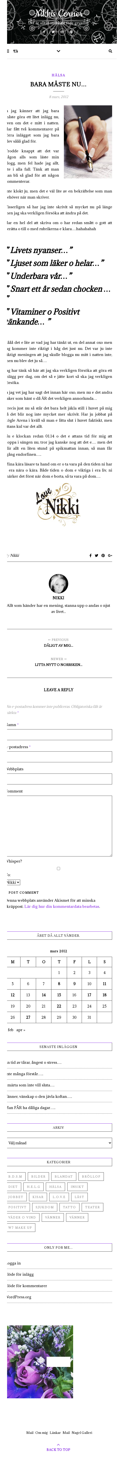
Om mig (41, 1432)
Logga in (13, 1263)
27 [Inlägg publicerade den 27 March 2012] (28, 1017)
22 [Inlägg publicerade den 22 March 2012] (59, 1006)
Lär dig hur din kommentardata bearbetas (61, 906)
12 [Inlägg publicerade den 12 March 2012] (13, 995)
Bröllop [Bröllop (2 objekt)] (91, 1176)
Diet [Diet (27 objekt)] (13, 1187)
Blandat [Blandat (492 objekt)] (64, 1176)
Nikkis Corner (58, 14)
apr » (20, 1029)
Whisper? (13, 861)
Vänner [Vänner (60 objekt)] (52, 1217)
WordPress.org (18, 1296)
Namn (12, 724)
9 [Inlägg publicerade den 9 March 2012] (74, 984)
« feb (9, 1029)
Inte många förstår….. (24, 1073)
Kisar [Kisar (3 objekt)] (38, 1197)
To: (8, 874)
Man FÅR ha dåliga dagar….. (30, 1107)
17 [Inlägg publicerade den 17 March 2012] (89, 995)
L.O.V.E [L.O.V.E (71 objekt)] (59, 1197)
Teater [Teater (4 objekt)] (92, 1207)
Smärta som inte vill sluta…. (29, 1085)
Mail (29, 1432)
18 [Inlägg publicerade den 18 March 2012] (105, 995)
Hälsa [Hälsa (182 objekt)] (55, 1187)
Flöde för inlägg (19, 1274)
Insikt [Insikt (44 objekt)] (77, 1187)
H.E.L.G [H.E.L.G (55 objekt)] (33, 1187)
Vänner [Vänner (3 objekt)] (77, 1217)
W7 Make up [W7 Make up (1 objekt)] (20, 1227)
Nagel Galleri (82, 1432)
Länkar (55, 1432)
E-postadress (18, 746)
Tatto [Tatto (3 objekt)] (69, 1207)
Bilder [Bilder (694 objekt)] (38, 1176)
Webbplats (14, 768)
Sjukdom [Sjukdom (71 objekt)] (45, 1207)
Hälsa (58, 75)
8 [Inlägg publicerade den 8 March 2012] (59, 984)
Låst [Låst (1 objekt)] (79, 1197)
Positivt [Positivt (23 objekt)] (17, 1207)
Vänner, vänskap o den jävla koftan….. (38, 1096)
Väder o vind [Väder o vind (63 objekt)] (22, 1217)
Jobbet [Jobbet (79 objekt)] (15, 1197)
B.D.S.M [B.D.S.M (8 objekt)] (15, 1176)
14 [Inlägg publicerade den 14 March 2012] (44, 995)
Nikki (14, 555)
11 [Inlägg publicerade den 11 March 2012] (104, 984)
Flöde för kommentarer (26, 1285)
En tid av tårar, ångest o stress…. (33, 1062)
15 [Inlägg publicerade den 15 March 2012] (59, 995)
